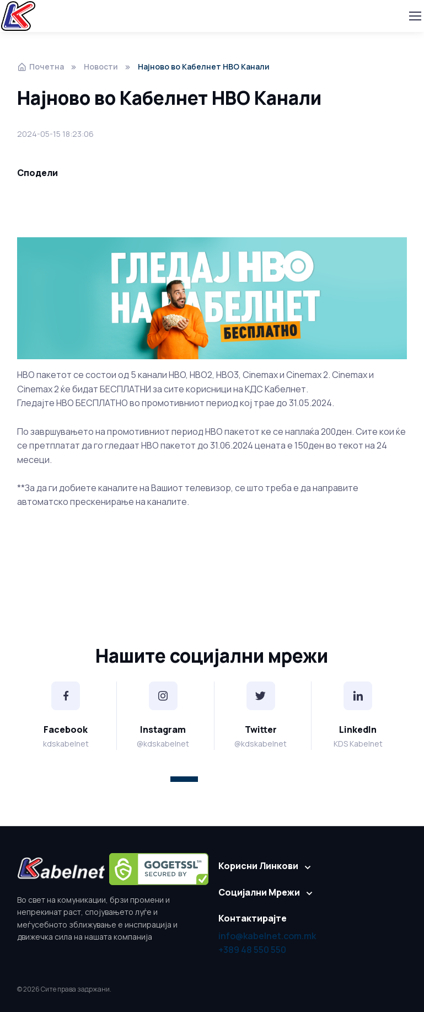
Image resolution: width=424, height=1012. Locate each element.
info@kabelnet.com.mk (267, 936)
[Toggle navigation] (414, 16)
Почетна (40, 66)
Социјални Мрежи (259, 892)
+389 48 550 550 (252, 950)
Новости (101, 66)
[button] (184, 779)
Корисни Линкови (258, 866)
